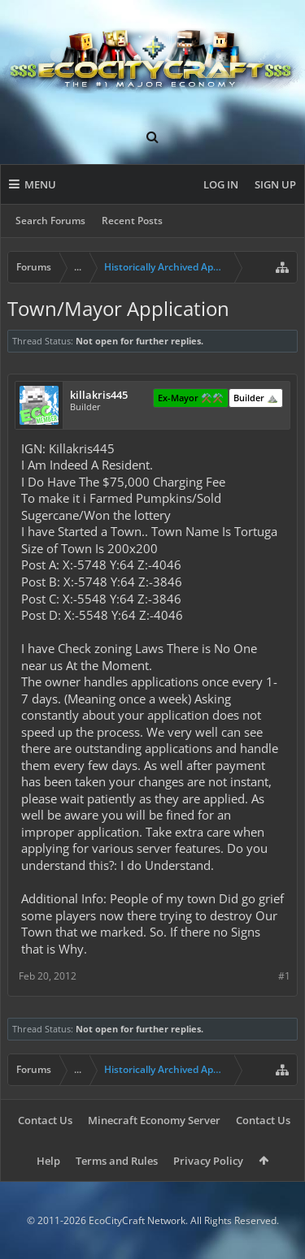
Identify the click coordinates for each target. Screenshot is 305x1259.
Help (48, 1160)
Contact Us (45, 1120)
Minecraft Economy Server (154, 1120)
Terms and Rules (117, 1160)
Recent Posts (132, 220)
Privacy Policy (208, 1160)
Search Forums (50, 220)
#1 (284, 976)
